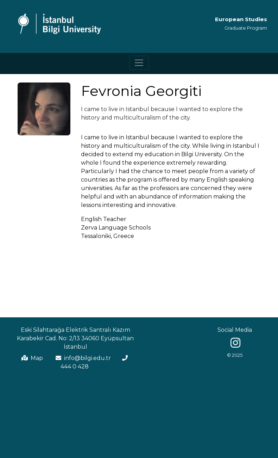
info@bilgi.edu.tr (87, 358)
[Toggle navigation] (139, 63)
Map (37, 358)
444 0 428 (75, 366)
